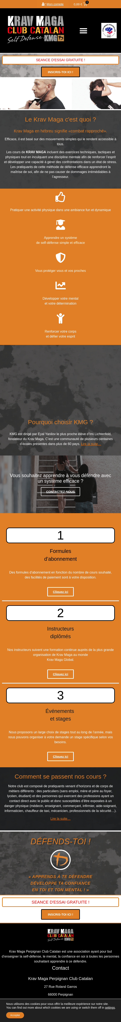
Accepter (15, 1015)
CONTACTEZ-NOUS (60, 491)
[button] (83, 31)
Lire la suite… (91, 444)
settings (110, 1007)
